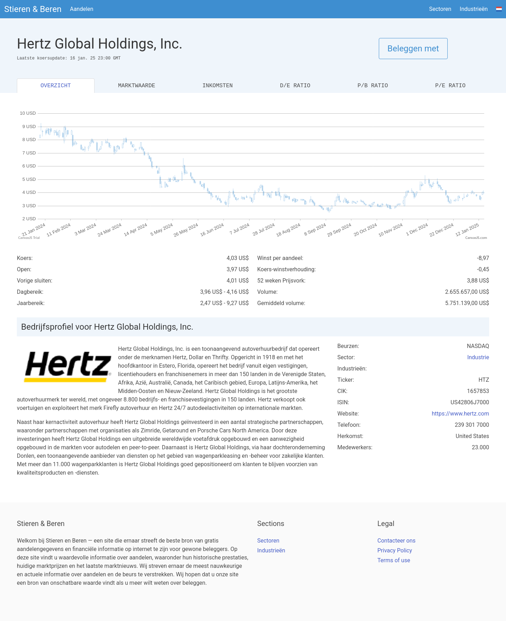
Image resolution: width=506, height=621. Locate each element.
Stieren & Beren (32, 9)
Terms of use (393, 560)
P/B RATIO (373, 86)
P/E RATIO (450, 86)
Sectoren (440, 9)
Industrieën (474, 9)
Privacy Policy (394, 550)
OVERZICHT (55, 86)
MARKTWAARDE (136, 86)
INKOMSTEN (217, 86)
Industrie (478, 357)
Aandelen (81, 9)
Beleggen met (413, 48)
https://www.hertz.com (460, 413)
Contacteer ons (396, 540)
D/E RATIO (295, 86)
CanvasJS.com (476, 237)
